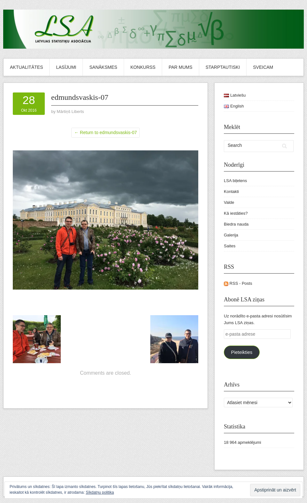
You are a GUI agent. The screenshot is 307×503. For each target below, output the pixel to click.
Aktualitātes (26, 67)
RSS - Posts (238, 283)
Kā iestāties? (236, 213)
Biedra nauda (236, 224)
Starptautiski (223, 67)
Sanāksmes (103, 67)
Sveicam (263, 67)
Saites (229, 246)
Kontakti (231, 191)
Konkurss (143, 67)
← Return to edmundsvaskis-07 (105, 132)
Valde (229, 202)
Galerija (231, 235)
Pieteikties (241, 352)
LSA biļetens (235, 180)
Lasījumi (66, 67)
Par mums (180, 67)
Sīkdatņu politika (100, 492)
